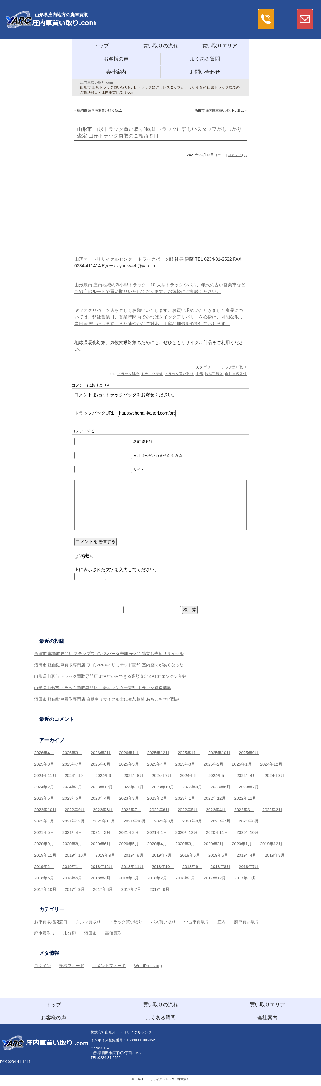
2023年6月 (44, 798)
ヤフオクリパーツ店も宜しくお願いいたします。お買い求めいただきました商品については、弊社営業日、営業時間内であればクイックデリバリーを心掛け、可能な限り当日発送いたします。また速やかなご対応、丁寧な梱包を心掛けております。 (158, 317)
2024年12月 (271, 764)
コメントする (83, 431)
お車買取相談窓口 (50, 921)
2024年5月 (218, 775)
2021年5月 (44, 832)
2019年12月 (271, 843)
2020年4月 (157, 843)
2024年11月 (45, 775)
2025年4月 (157, 764)
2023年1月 (185, 798)
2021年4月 (72, 832)
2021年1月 (157, 832)
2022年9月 (75, 809)
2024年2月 (44, 786)
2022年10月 (45, 809)
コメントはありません (91, 385)
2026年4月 (44, 752)
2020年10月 (248, 832)
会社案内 (116, 72)
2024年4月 (247, 775)
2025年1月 (242, 764)
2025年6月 (101, 764)
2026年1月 (129, 752)
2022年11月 (245, 798)
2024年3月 (275, 775)
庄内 (221, 921)
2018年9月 (192, 866)
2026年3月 (72, 752)
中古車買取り (196, 921)
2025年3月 (185, 764)
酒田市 (90, 933)
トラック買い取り (232, 367)
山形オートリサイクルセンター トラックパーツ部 (123, 259)
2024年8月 (134, 775)
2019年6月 (190, 855)
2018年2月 (157, 878)
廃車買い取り (246, 921)
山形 (199, 374)
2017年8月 (103, 889)
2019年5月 (218, 855)
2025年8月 (44, 764)
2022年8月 (103, 809)
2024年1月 (72, 786)
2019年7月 (162, 855)
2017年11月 (245, 878)
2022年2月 (272, 809)
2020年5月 (129, 843)
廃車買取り (44, 933)
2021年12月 (73, 821)
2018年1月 (185, 878)
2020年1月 (242, 843)
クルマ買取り (88, 921)
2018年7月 (249, 866)
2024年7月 (162, 775)
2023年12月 (102, 786)
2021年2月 (129, 832)
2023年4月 (101, 798)
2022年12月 (215, 798)
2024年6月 (190, 775)
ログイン (42, 965)
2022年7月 (131, 809)
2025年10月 (219, 752)
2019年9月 (105, 855)
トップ (101, 46)
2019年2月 (44, 866)
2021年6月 (249, 821)
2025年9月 (249, 752)
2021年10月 (135, 821)
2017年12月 (215, 878)
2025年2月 (214, 764)
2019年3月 (275, 855)
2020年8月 (72, 843)
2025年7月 (72, 764)
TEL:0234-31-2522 (106, 1057)
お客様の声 (116, 59)
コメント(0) (237, 155)
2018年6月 (44, 878)
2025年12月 (158, 752)
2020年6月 (101, 843)
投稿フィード (71, 965)
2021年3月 (101, 832)
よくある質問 (205, 59)
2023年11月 (132, 786)
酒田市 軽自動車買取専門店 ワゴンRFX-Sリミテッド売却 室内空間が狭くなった (109, 665)
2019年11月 (45, 855)
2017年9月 (75, 889)
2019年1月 (72, 866)
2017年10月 (45, 889)
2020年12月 (186, 832)
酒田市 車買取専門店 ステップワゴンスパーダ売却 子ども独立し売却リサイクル (109, 653)
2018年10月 (163, 866)
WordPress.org (148, 965)
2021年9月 (164, 821)
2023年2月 (157, 798)
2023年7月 (249, 786)
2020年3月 (185, 843)
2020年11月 (217, 832)
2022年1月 (44, 821)
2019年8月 (134, 855)
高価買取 (113, 933)
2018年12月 (102, 866)
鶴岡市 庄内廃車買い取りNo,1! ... (101, 110)
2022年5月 (188, 809)
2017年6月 (159, 889)
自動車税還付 (236, 374)
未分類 (69, 933)
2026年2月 (101, 752)
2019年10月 (76, 855)
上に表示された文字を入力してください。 (116, 569)
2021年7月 (220, 821)
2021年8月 (192, 821)
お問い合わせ (205, 72)
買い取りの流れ (160, 46)
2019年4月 (247, 855)
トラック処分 (128, 374)
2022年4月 (216, 809)
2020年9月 (44, 843)
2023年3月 (129, 798)
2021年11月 (104, 821)
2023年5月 (72, 798)
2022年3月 (244, 809)
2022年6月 (159, 809)
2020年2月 (214, 843)
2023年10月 (163, 786)
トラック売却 (152, 374)
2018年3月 (129, 878)
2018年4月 (101, 878)
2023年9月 (192, 786)
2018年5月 (72, 878)
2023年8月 (220, 786)
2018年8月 (220, 866)
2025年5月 (129, 764)
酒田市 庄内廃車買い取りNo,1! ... (219, 110)
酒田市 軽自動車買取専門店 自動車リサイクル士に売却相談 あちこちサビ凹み (106, 699)
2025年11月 (189, 752)
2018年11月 (132, 866)
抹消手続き (214, 374)
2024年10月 (76, 775)
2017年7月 (131, 889)
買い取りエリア (219, 46)
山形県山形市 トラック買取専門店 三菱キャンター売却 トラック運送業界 (102, 687)
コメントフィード (109, 965)
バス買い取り (163, 921)
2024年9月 (105, 775)
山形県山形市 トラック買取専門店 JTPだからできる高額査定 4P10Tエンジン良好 (110, 676)
